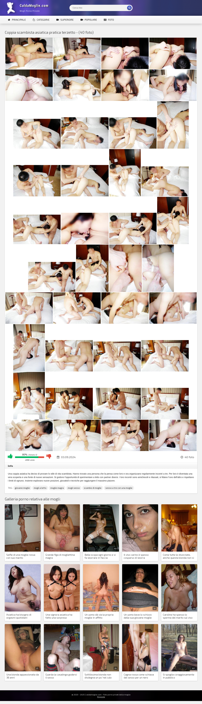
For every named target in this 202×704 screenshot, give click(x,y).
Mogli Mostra (28, 8)
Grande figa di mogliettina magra (60, 556)
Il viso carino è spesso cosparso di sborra (136, 556)
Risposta (101, 697)
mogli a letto (40, 488)
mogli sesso (74, 488)
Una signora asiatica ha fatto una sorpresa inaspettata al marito (58, 616)
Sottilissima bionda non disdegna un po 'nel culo (98, 676)
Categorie (41, 19)
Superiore (65, 19)
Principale (17, 19)
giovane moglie (22, 488)
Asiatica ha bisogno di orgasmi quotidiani (18, 616)
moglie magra (57, 488)
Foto (109, 19)
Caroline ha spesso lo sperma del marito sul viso (178, 616)
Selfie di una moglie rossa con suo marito (20, 556)
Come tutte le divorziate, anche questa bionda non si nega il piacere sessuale (178, 556)
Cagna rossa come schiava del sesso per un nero (139, 676)
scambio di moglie (92, 488)
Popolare (88, 19)
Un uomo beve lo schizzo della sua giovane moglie (138, 616)
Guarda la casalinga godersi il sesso (61, 676)
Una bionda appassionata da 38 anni (22, 676)
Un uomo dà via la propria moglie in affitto (99, 616)
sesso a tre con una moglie (118, 488)
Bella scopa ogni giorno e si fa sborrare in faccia (100, 556)
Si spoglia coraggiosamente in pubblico (178, 676)
